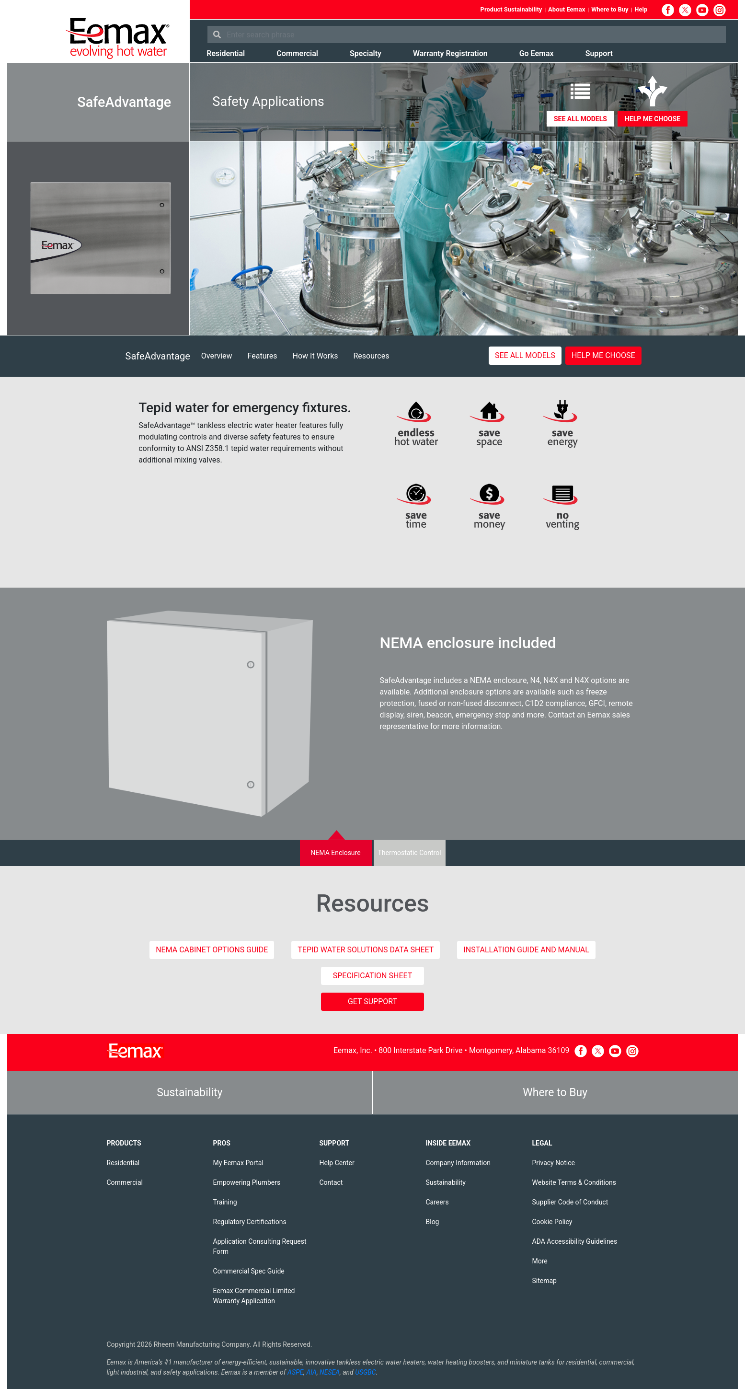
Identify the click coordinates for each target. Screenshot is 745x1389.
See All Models (525, 355)
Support (599, 53)
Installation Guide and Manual (526, 949)
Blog (432, 1222)
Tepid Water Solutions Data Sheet (366, 949)
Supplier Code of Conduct (570, 1202)
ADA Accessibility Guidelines (575, 1241)
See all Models (580, 119)
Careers (437, 1202)
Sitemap (544, 1281)
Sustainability (189, 1092)
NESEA (330, 1372)
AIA (311, 1372)
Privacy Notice (553, 1163)
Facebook (668, 10)
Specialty (365, 53)
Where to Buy (610, 9)
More (540, 1261)
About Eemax (566, 9)
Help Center (337, 1163)
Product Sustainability (511, 9)
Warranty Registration (450, 53)
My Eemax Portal (238, 1163)
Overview (216, 355)
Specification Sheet (373, 975)
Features (262, 355)
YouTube (702, 10)
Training (225, 1202)
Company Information (458, 1163)
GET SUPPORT (372, 1001)
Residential (225, 53)
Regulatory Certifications (250, 1222)
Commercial (297, 53)
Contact (331, 1182)
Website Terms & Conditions (574, 1182)
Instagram (719, 10)
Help (640, 9)
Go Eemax (536, 53)
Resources (372, 355)
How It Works (315, 355)
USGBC (365, 1372)
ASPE (295, 1372)
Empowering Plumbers (247, 1182)
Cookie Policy (552, 1222)
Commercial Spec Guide (249, 1271)
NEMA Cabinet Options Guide (212, 949)
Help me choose (652, 119)
